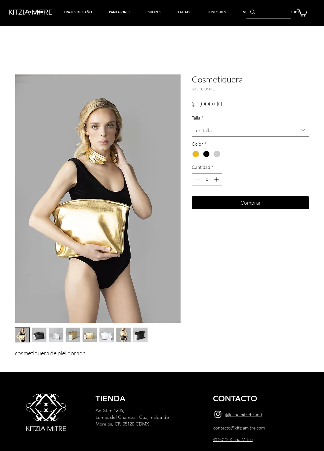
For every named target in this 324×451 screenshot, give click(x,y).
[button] (302, 12)
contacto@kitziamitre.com (239, 427)
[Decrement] (197, 179)
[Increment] (217, 179)
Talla (198, 118)
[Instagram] (218, 414)
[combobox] (250, 130)
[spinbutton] (207, 179)
